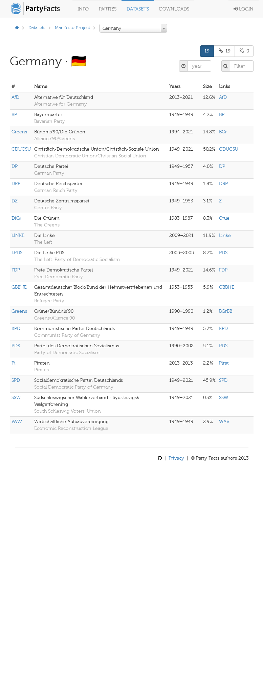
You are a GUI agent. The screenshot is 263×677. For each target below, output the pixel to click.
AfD (15, 97)
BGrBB (225, 311)
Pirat (224, 363)
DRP (16, 184)
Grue (224, 218)
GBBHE (19, 287)
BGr (223, 132)
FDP (16, 270)
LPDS (17, 253)
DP (15, 166)
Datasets (138, 9)
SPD (16, 380)
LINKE (18, 235)
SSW (16, 397)
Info (83, 9)
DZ (15, 201)
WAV (17, 421)
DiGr (16, 218)
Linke (225, 235)
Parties (107, 9)
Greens (19, 132)
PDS (223, 253)
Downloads (174, 9)
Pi (14, 363)
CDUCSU (21, 149)
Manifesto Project (72, 27)
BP (14, 114)
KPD (16, 328)
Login (244, 9)
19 (207, 51)
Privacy (176, 458)
